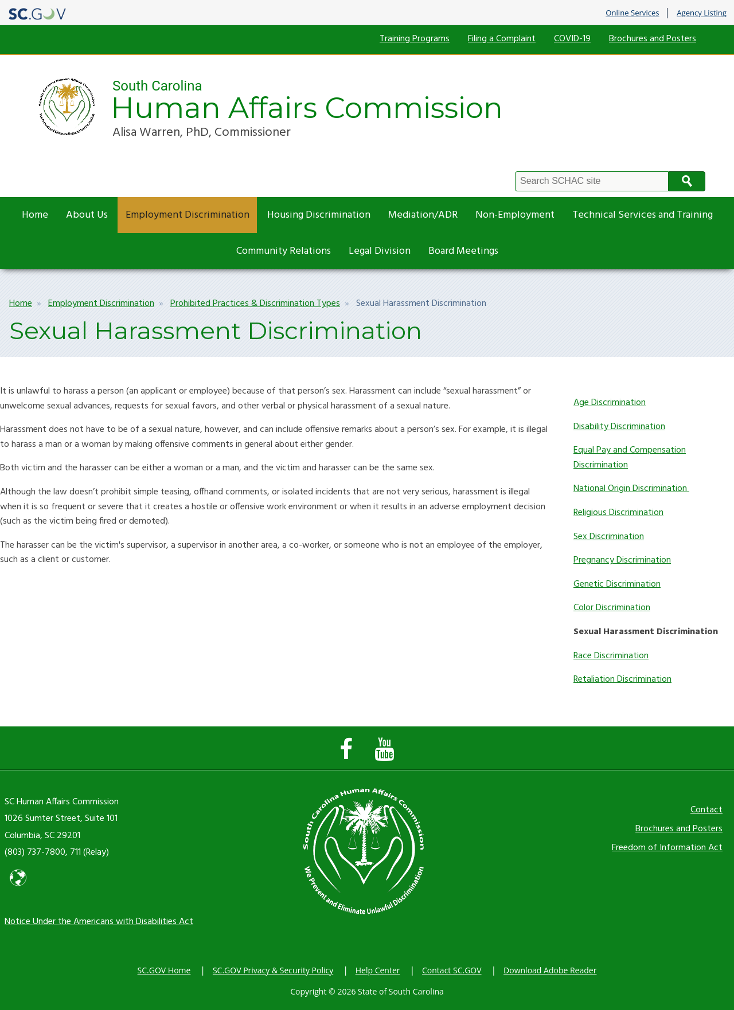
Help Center (378, 970)
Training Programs (415, 39)
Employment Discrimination (187, 215)
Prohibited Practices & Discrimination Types (255, 303)
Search (687, 181)
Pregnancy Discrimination (622, 560)
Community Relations (283, 251)
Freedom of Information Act (667, 847)
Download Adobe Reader (549, 970)
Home (35, 215)
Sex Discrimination (608, 536)
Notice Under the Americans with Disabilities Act (99, 921)
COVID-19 (572, 39)
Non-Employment (515, 215)
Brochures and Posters (652, 39)
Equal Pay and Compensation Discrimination (629, 458)
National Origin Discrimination (631, 488)
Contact (706, 810)
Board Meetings (463, 251)
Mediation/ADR (423, 215)
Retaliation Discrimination (622, 679)
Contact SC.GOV (452, 970)
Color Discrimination (611, 607)
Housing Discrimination (318, 215)
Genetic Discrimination (617, 584)
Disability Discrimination (619, 426)
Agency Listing (702, 13)
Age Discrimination (609, 402)
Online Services (632, 13)
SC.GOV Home (164, 970)
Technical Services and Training (642, 215)
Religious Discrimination (618, 512)
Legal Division (380, 251)
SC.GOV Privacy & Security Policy (273, 970)
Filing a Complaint (502, 39)
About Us (87, 215)
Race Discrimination (611, 656)
